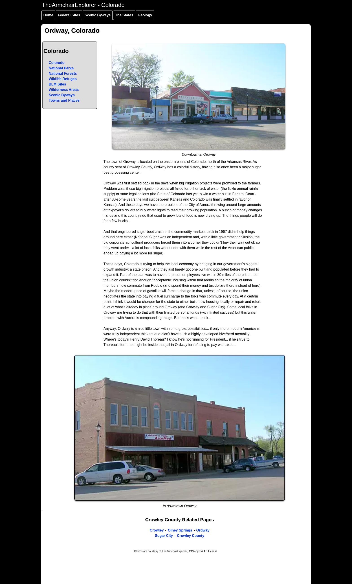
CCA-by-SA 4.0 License (203, 551)
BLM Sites (57, 84)
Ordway (202, 530)
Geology (145, 15)
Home (48, 15)
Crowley (157, 530)
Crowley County (190, 536)
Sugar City (164, 536)
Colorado (56, 63)
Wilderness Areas (64, 90)
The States (124, 15)
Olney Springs (180, 530)
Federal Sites (69, 15)
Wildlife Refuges (63, 79)
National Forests (63, 73)
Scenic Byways (98, 15)
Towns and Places (64, 100)
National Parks (61, 68)
